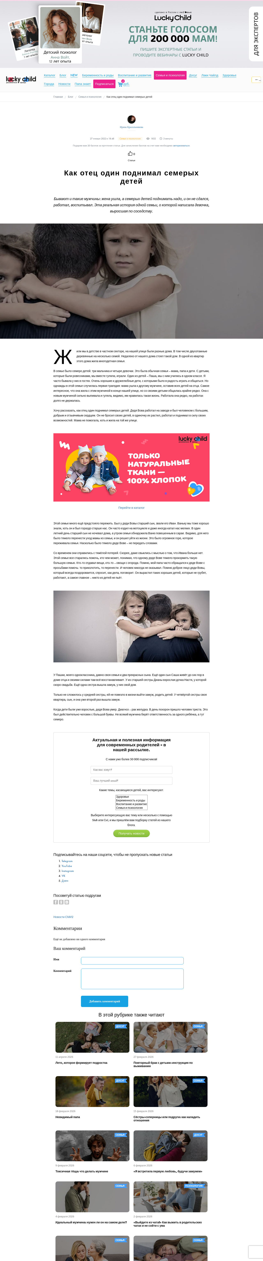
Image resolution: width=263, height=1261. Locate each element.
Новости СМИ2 (63, 917)
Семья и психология (131, 808)
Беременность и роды (131, 800)
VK (63, 876)
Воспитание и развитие (131, 804)
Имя (56, 959)
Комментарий (62, 970)
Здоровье (131, 797)
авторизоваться (181, 145)
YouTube (67, 866)
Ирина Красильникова (131, 127)
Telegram (67, 861)
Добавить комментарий (104, 1001)
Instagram (68, 871)
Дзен (65, 881)
